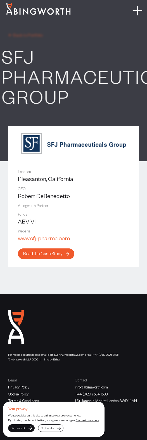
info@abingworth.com (91, 387)
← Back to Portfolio (25, 35)
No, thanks (51, 428)
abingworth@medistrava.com (66, 354)
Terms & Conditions (23, 401)
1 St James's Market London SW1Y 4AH (106, 401)
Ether (56, 359)
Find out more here (87, 420)
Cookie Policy (18, 394)
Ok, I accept (21, 428)
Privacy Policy (18, 387)
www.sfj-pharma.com (44, 237)
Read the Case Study (46, 253)
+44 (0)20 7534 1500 (91, 394)
